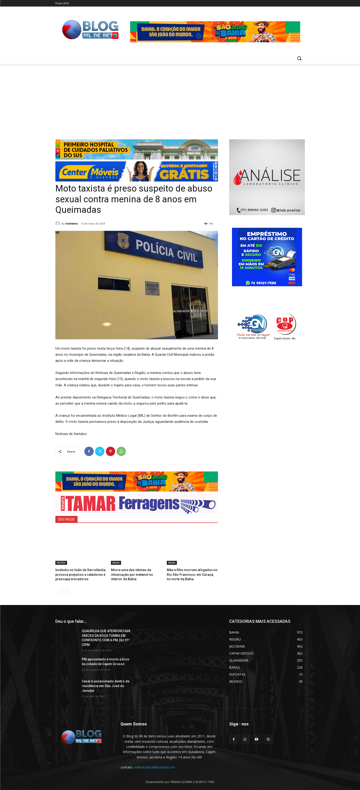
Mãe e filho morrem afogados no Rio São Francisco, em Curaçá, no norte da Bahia (192, 574)
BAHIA (116, 562)
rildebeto (71, 223)
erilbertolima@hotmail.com (154, 766)
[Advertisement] (180, 99)
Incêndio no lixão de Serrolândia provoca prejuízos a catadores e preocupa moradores (78, 574)
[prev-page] (58, 590)
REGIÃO (61, 562)
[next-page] (66, 590)
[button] (299, 58)
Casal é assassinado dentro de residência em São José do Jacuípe (105, 684)
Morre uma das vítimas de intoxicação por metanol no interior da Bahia (135, 574)
